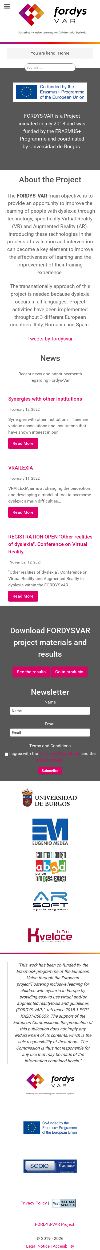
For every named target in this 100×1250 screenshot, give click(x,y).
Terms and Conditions (50, 745)
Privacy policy (50, 760)
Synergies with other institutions (45, 399)
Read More (23, 443)
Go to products (69, 671)
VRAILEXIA (20, 468)
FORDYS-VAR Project (54, 1224)
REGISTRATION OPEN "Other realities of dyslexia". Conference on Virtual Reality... (50, 544)
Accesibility (63, 1246)
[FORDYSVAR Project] (50, 18)
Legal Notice (38, 1246)
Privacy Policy (34, 1203)
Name (50, 702)
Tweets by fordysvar (50, 339)
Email (50, 723)
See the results (31, 671)
